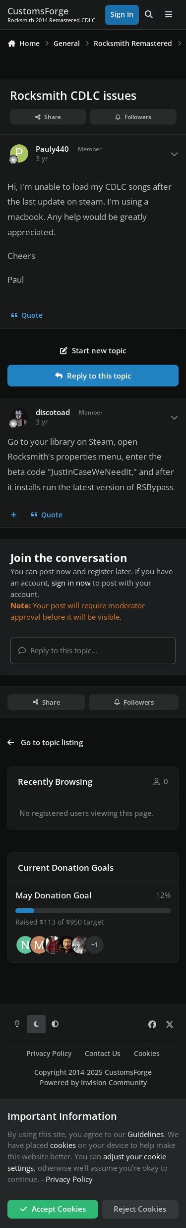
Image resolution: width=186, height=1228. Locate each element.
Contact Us (103, 1053)
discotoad (53, 412)
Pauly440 (52, 149)
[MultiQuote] (14, 515)
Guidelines (145, 1134)
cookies (63, 1145)
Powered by (93, 1082)
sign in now (71, 583)
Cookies (147, 1053)
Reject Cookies (140, 1209)
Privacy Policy (48, 1053)
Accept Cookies (53, 1209)
